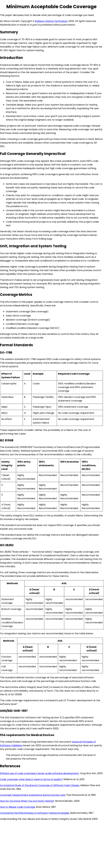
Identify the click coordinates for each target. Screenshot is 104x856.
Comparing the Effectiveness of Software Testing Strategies (34, 813)
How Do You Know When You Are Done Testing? (27, 801)
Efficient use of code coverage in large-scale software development (39, 773)
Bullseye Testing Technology (51, 21)
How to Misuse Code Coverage (17, 807)
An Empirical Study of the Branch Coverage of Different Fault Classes (39, 785)
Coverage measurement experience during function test (32, 795)
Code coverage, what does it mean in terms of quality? (31, 779)
